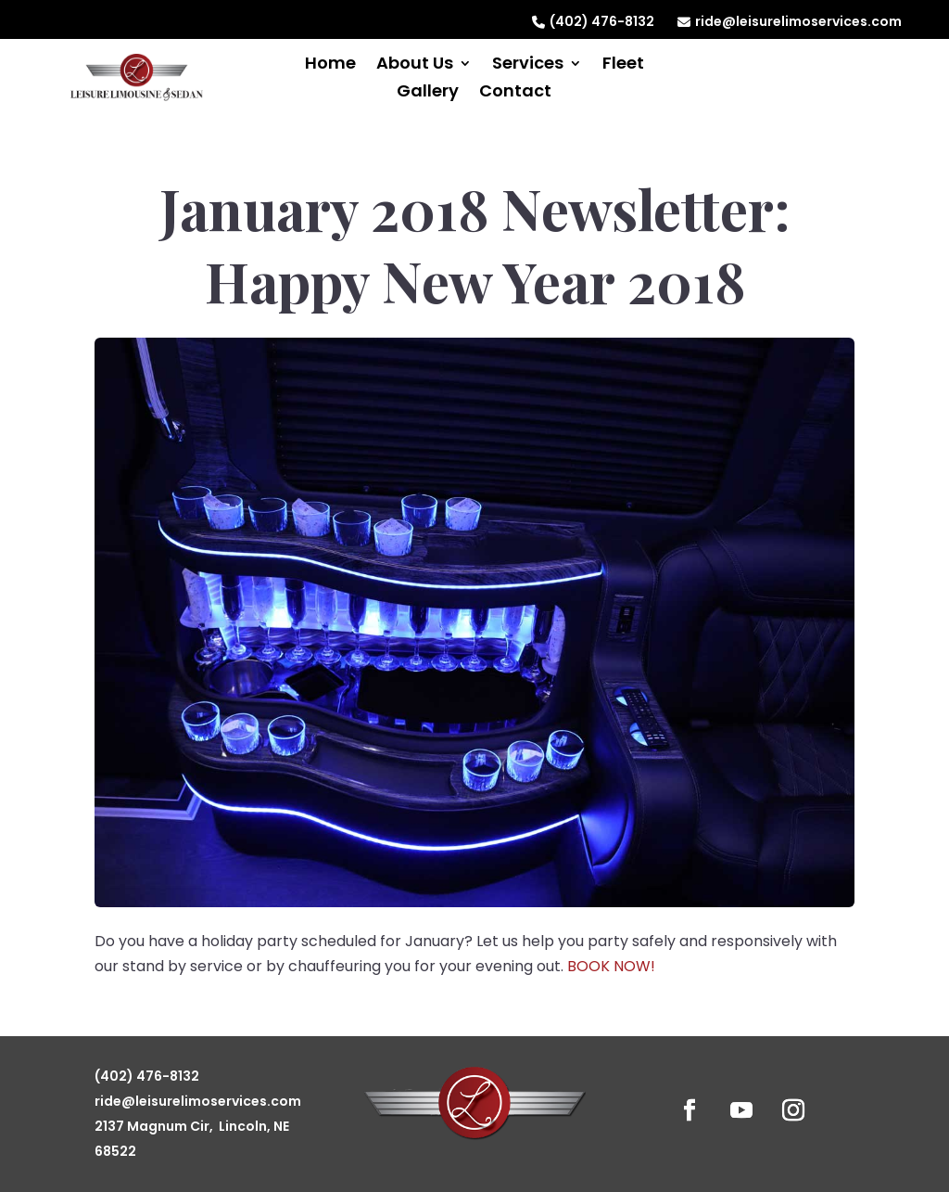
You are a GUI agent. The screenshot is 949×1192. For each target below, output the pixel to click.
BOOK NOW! (611, 966)
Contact (515, 93)
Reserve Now (810, 72)
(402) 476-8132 (593, 21)
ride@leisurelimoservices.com (789, 21)
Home (330, 65)
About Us (414, 65)
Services (527, 65)
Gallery (428, 93)
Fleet (623, 65)
